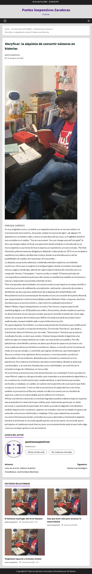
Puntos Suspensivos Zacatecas (46, 10)
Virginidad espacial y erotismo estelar (23, 558)
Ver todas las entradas (61, 452)
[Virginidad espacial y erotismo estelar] (25, 542)
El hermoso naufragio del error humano (24, 518)
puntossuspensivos (12, 55)
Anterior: (25, 468)
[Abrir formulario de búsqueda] (89, 21)
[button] (5, 20)
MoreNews (58, 571)
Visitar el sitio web (36, 452)
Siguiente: (66, 466)
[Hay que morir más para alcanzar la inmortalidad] (67, 501)
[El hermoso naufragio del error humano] (25, 501)
